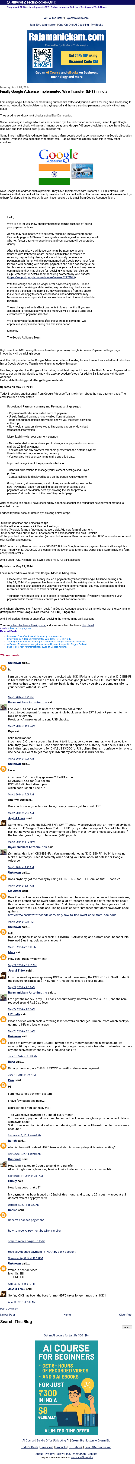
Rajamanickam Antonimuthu (27, 702)
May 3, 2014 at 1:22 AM (21, 867)
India (28, 628)
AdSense (12, 628)
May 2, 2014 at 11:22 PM (21, 841)
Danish (12, 1210)
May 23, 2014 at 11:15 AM (22, 965)
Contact (92, 1454)
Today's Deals (29, 1447)
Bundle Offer (44, 1440)
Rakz (11, 1061)
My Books (97, 24)
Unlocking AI (61, 1440)
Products (61, 1447)
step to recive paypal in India (26, 1241)
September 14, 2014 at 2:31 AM (25, 1175)
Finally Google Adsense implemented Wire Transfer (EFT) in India (39, 639)
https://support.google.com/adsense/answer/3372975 (41, 277)
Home (67, 1314)
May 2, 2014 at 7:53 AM (21, 813)
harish (12, 1140)
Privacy (49, 1454)
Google (21, 628)
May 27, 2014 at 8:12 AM (21, 987)
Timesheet (46, 1447)
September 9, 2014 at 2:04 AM (24, 1154)
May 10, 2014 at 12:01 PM (22, 947)
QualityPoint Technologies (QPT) (31, 2)
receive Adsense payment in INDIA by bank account (42, 1251)
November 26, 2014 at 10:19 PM (25, 1258)
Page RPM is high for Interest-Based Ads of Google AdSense (37, 647)
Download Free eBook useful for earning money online (34, 636)
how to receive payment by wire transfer (34, 1230)
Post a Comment (9, 1308)
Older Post (125, 1314)
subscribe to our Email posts (27, 625)
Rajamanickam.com (77, 18)
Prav (11, 1080)
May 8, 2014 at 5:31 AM (21, 885)
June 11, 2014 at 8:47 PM (22, 1075)
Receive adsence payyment (26, 1220)
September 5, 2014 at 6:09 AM (24, 1135)
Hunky (12, 1181)
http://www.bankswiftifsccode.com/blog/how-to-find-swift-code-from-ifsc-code (62, 915)
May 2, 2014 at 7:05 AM (21, 758)
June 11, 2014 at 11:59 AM (22, 1056)
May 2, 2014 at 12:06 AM (21, 726)
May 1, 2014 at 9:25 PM (21, 697)
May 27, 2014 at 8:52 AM (21, 1009)
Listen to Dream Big (98, 1440)
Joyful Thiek (16, 818)
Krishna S (14, 1159)
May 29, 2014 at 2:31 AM (21, 1031)
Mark (11, 952)
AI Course (28, 1440)
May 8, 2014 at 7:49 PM (21, 921)
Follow (60, 1454)
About (39, 1454)
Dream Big (77, 1440)
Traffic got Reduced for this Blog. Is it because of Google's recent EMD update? (46, 641)
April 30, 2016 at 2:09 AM (22, 1302)
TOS (68, 1454)
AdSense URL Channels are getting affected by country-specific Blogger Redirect (47, 644)
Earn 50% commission (43, 24)
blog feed (88, 625)
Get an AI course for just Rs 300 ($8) (66, 1335)
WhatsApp (79, 1454)
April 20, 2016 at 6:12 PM (21, 1283)
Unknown (14, 663)
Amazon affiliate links (82, 1457)
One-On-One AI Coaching (73, 24)
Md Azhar (14, 891)
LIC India (14, 1014)
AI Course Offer (53, 18)
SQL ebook (75, 1447)
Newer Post (7, 1314)
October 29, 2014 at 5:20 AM (23, 1204)
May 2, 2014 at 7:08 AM (21, 794)
